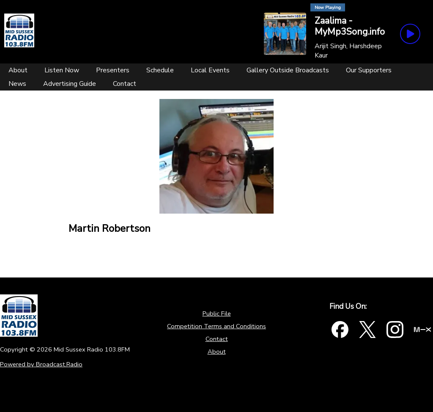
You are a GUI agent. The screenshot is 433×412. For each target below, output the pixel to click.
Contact (217, 339)
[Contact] (124, 84)
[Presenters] (113, 70)
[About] (18, 70)
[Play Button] (410, 34)
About (217, 351)
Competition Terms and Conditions (216, 326)
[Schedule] (160, 70)
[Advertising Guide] (69, 84)
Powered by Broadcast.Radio (41, 364)
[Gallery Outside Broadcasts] (287, 70)
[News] (17, 84)
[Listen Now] (62, 70)
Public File (217, 313)
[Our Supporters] (368, 70)
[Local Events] (210, 70)
